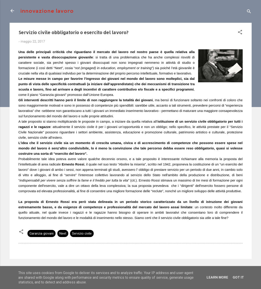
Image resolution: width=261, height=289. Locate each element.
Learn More (217, 277)
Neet (62, 233)
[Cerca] (249, 12)
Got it (238, 277)
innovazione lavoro (47, 10)
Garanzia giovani (41, 233)
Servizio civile (82, 233)
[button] (240, 32)
